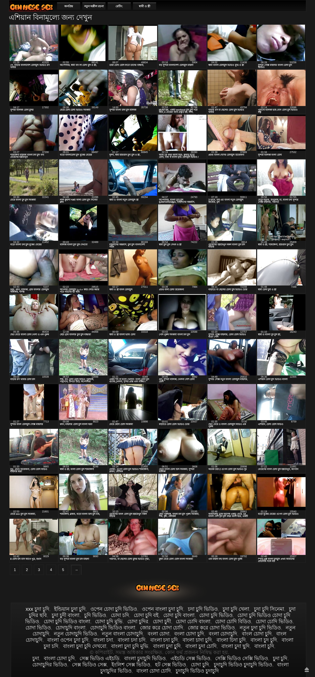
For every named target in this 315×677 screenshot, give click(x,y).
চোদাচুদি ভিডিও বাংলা (112, 627)
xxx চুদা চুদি (37, 609)
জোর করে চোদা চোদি (161, 627)
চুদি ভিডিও (95, 615)
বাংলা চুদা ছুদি (235, 646)
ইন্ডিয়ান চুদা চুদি (70, 609)
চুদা (35, 658)
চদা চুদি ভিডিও (203, 609)
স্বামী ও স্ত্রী (144, 6)
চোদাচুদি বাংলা (70, 627)
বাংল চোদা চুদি (257, 633)
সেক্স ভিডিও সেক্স (89, 664)
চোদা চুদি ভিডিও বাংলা (67, 621)
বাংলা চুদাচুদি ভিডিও (145, 658)
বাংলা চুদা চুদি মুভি (129, 646)
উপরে (307, 669)
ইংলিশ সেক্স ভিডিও (130, 664)
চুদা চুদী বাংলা (65, 615)
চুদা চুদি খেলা (236, 609)
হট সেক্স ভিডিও (170, 664)
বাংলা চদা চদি (131, 640)
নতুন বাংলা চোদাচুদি (122, 633)
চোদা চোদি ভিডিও (274, 621)
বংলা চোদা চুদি (189, 633)
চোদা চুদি (200, 664)
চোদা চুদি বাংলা (178, 615)
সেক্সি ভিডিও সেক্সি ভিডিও (241, 658)
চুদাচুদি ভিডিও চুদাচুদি (197, 671)
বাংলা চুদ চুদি (264, 640)
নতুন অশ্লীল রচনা (94, 6)
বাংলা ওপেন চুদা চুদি (67, 640)
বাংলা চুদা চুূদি (167, 646)
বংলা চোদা (158, 633)
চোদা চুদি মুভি (109, 621)
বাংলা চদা (103, 640)
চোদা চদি (120, 615)
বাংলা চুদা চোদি (201, 646)
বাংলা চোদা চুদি (31, 7)
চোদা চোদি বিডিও (233, 621)
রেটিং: (119, 6)
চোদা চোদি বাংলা (193, 621)
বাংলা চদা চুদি (164, 640)
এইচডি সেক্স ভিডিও (190, 658)
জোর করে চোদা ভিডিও (211, 627)
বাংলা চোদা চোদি (153, 671)
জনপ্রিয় (68, 6)
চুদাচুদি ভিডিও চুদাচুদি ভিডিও (243, 664)
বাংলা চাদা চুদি (197, 640)
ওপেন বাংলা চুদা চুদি (162, 609)
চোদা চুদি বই (146, 615)
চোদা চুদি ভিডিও (216, 615)
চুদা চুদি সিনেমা (269, 609)
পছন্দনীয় (301, 6)
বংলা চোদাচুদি (223, 633)
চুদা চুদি (280, 658)
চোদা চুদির (137, 621)
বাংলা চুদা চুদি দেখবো (84, 646)
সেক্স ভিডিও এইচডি (99, 658)
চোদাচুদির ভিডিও (49, 664)
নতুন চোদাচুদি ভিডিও (75, 633)
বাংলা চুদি (264, 646)
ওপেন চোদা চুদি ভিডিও (113, 609)
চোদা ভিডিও (38, 627)
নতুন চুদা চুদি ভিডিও (260, 627)
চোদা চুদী (162, 621)
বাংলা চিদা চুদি (231, 640)
